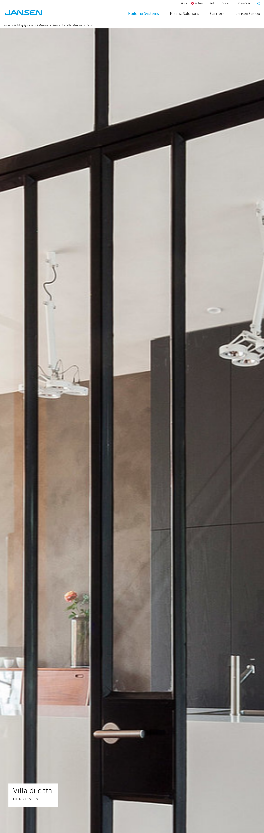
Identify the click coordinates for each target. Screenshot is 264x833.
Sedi (212, 4)
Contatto (226, 4)
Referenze (42, 26)
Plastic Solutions (184, 14)
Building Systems (143, 14)
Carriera (217, 14)
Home (184, 4)
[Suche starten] (258, 4)
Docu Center (244, 4)
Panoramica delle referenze (67, 26)
